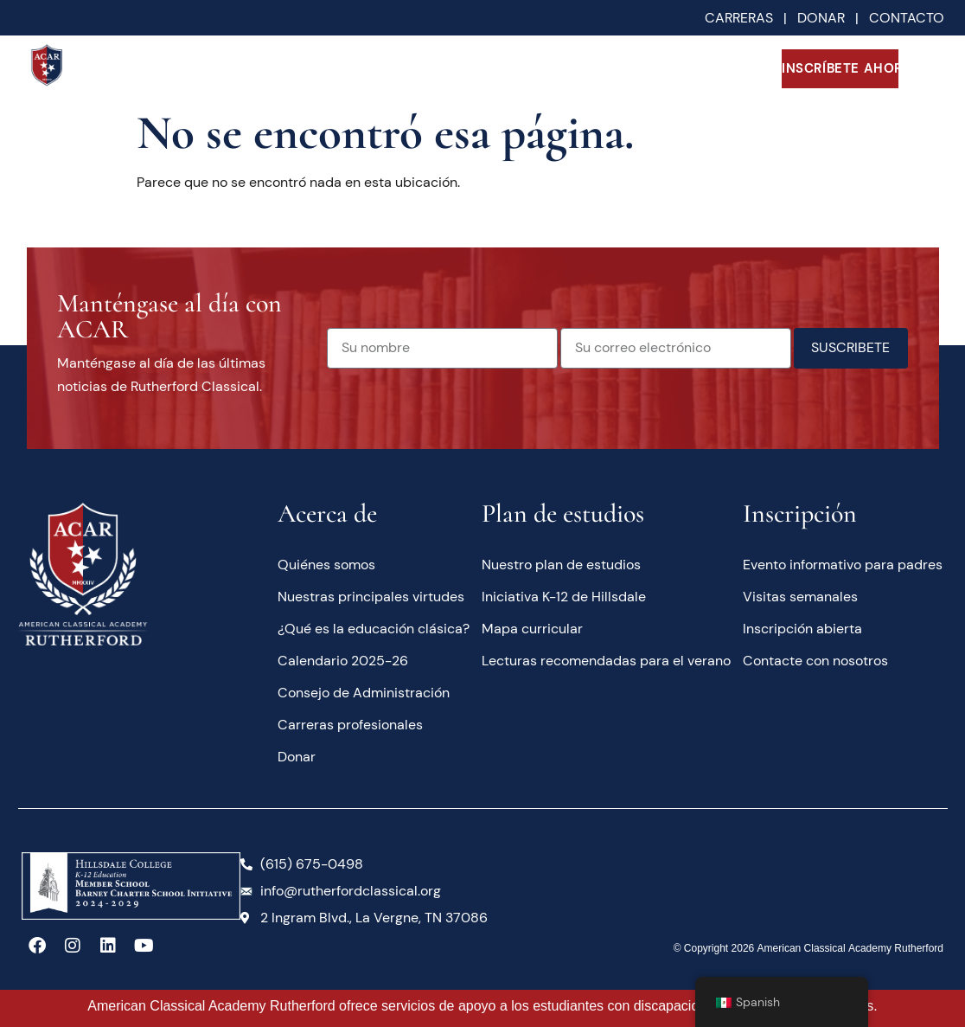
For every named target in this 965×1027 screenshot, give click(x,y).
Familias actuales (633, 69)
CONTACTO (906, 18)
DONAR (826, 18)
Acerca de (288, 69)
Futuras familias (518, 69)
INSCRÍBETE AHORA (840, 68)
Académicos (401, 68)
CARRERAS (739, 18)
